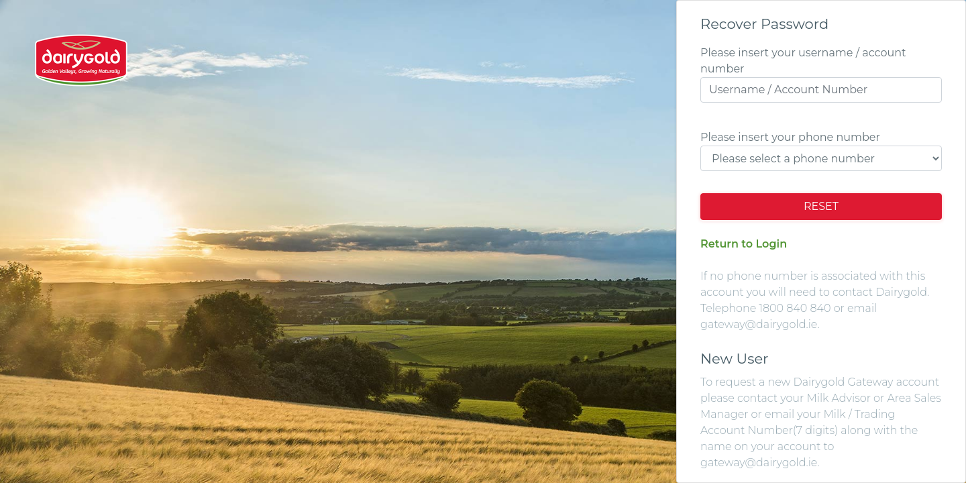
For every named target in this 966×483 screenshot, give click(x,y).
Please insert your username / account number (803, 60)
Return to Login (743, 243)
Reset (821, 206)
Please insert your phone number (790, 137)
